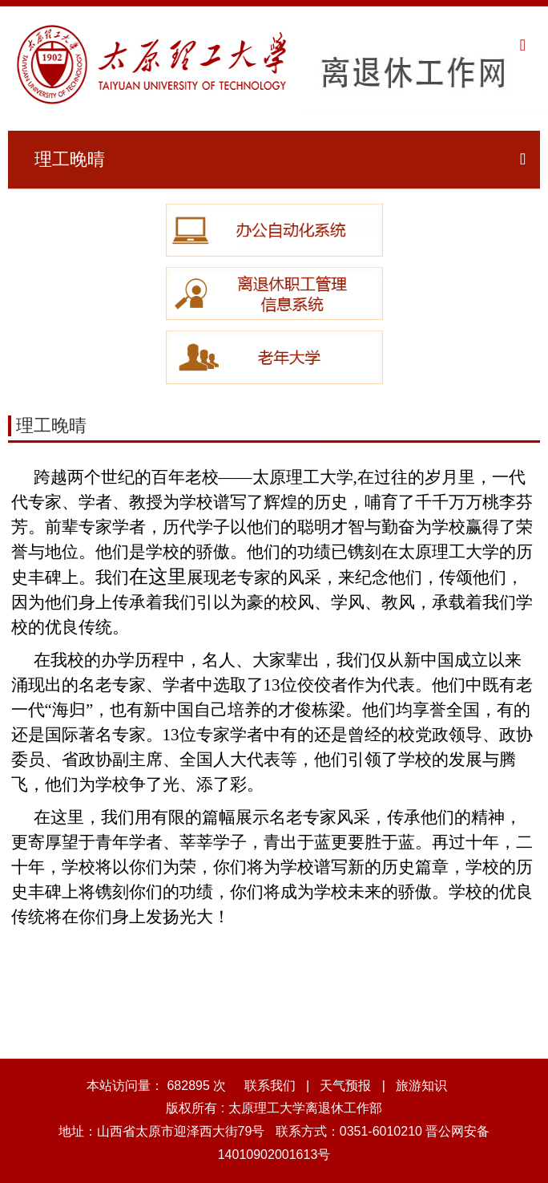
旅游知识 (421, 1085)
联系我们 (270, 1085)
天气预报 (345, 1085)
